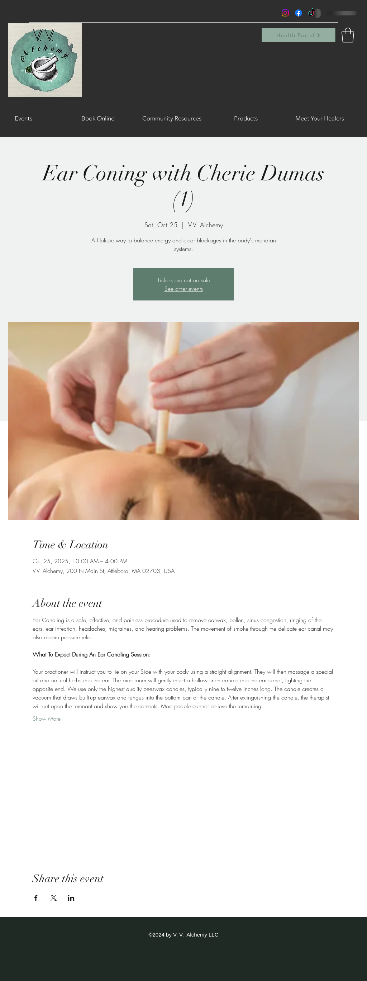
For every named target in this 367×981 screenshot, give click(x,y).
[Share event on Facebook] (36, 898)
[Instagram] (285, 13)
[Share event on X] (53, 898)
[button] (348, 35)
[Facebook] (298, 13)
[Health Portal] (298, 35)
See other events (184, 289)
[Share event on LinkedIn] (71, 898)
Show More (47, 718)
